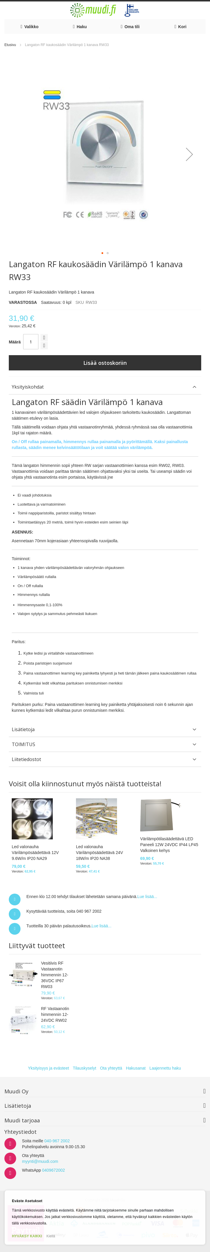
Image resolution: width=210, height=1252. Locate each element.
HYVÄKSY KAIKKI (27, 1236)
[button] (189, 154)
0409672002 (53, 1170)
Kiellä (50, 1236)
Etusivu (10, 45)
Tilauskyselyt (84, 1068)
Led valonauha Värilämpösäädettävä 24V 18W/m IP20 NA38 (99, 852)
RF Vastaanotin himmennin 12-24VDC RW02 (55, 1014)
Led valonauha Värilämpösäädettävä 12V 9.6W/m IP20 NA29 (35, 852)
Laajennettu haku (165, 1068)
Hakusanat (135, 1068)
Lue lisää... (147, 896)
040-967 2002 (57, 1141)
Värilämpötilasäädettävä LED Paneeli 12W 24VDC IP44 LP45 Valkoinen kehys (169, 844)
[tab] (105, 387)
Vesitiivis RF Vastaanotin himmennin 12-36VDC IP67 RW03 (54, 975)
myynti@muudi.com (40, 1161)
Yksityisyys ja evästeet (48, 1068)
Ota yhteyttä (111, 1068)
